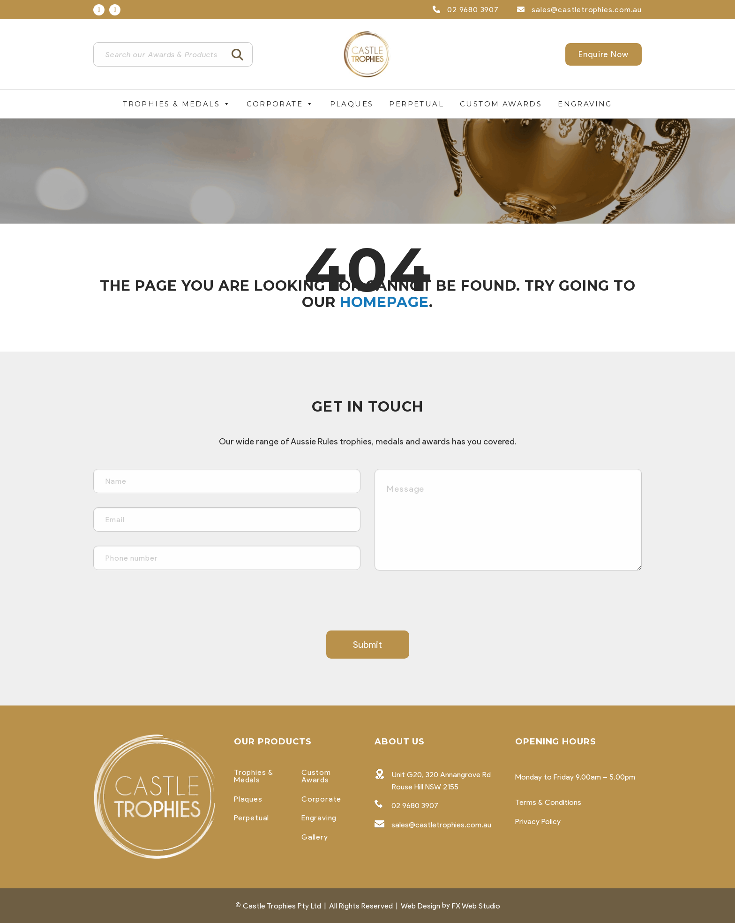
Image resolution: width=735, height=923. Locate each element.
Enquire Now (603, 54)
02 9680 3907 (466, 9)
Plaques (352, 103)
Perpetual (416, 103)
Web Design (420, 905)
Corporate (280, 104)
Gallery (314, 837)
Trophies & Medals (177, 104)
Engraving (585, 103)
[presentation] (164, 603)
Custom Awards (501, 103)
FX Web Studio (476, 905)
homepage (384, 302)
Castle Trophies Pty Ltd (282, 905)
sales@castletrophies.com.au (579, 9)
